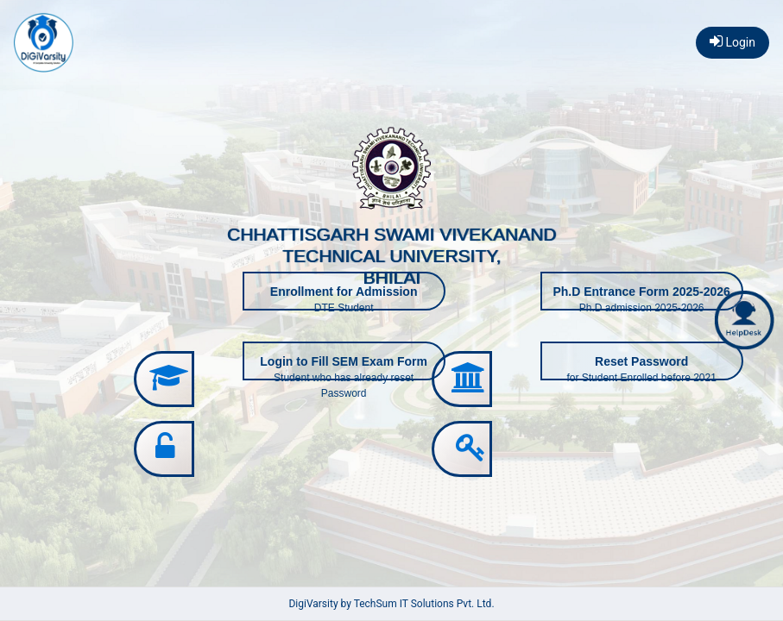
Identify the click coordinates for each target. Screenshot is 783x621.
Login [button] (732, 41)
